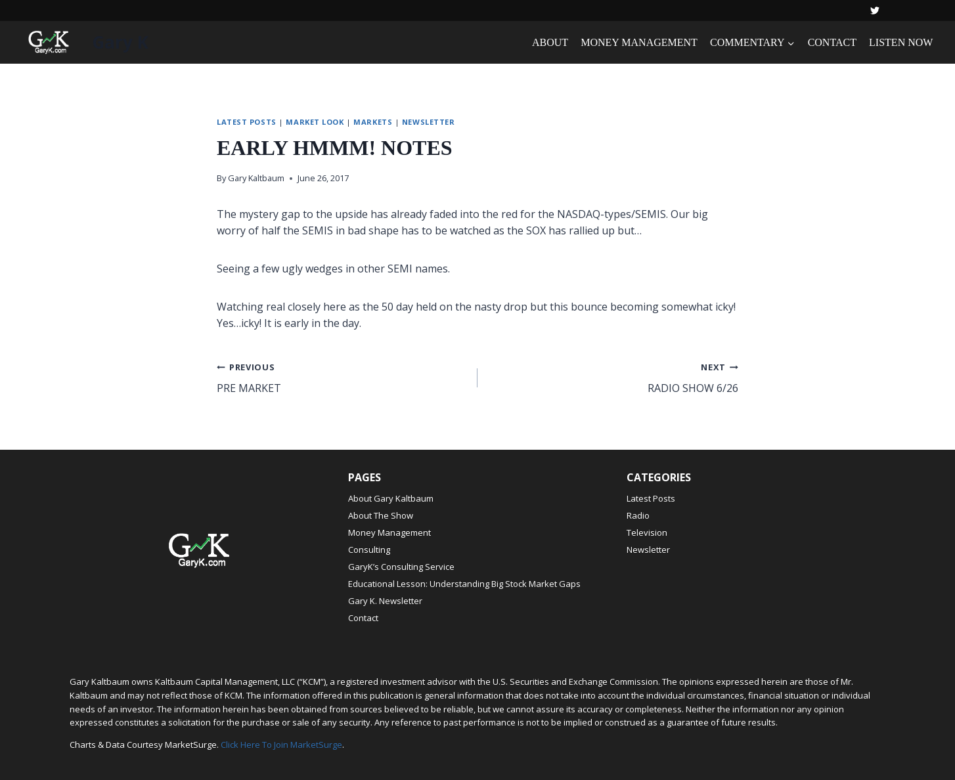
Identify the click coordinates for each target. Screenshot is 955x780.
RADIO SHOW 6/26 (613, 377)
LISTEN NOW (901, 42)
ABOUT (550, 42)
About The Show (380, 515)
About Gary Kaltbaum (390, 498)
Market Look (315, 122)
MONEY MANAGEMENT (639, 42)
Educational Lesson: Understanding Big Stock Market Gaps (464, 584)
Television (647, 532)
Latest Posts (247, 122)
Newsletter (428, 122)
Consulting (369, 549)
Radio (638, 515)
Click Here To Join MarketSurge (281, 744)
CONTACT (832, 42)
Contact (363, 618)
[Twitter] (874, 10)
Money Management (389, 532)
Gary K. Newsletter (385, 601)
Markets (372, 122)
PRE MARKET (342, 377)
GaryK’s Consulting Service (401, 567)
